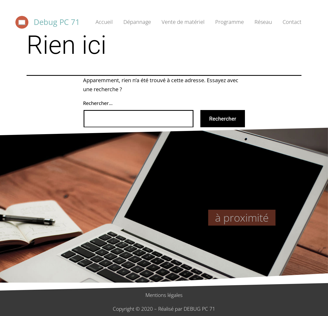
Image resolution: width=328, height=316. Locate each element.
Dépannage (137, 21)
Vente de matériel (183, 21)
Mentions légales (164, 295)
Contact (292, 21)
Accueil (104, 21)
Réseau (263, 21)
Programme (229, 21)
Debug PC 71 (57, 22)
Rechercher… (98, 103)
